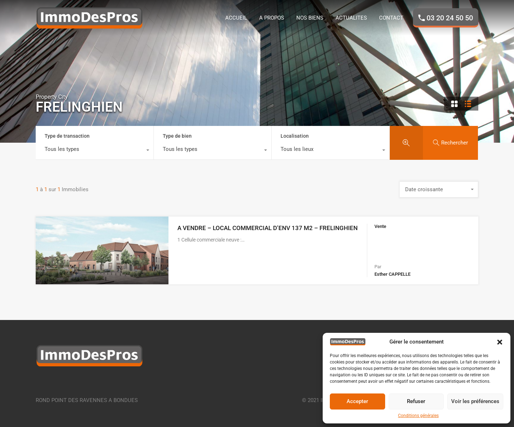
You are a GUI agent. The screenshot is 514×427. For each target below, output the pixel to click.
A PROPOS (271, 18)
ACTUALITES (351, 18)
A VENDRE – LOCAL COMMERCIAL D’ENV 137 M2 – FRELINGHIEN (267, 228)
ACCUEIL (236, 18)
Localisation (295, 136)
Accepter (357, 401)
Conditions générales (418, 415)
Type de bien (177, 136)
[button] (499, 341)
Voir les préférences (475, 401)
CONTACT (391, 18)
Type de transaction (67, 136)
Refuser (416, 401)
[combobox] (94, 150)
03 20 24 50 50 (450, 18)
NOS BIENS (309, 18)
